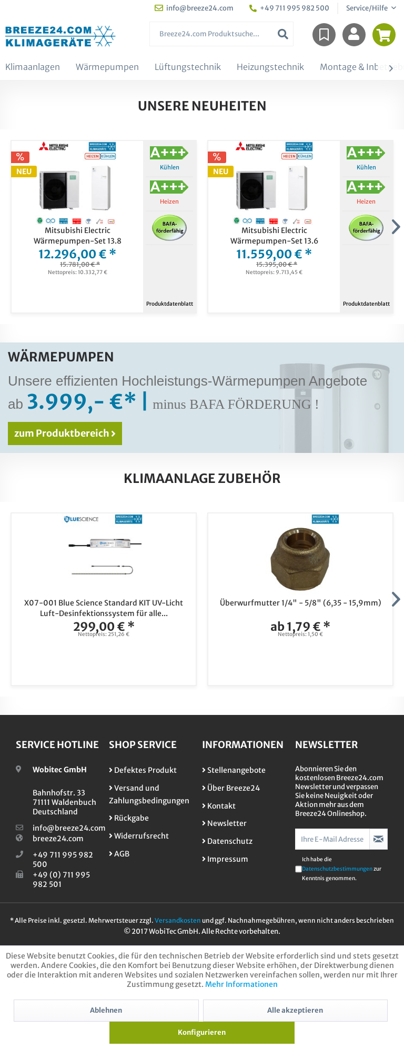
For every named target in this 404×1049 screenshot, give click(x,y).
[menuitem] (221, 34)
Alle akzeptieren (295, 1010)
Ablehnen (106, 1010)
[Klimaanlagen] (32, 67)
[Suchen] (283, 34)
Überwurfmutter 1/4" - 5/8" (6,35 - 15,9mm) (300, 603)
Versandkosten (178, 920)
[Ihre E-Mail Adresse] (332, 839)
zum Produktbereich (65, 433)
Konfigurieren (202, 1032)
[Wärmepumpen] (107, 67)
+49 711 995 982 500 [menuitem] (289, 8)
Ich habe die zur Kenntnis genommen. (341, 869)
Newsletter (224, 823)
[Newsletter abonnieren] (378, 839)
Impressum (225, 859)
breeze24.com (58, 838)
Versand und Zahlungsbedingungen (149, 794)
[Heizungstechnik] (270, 67)
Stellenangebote (234, 770)
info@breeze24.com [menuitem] (194, 8)
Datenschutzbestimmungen (337, 868)
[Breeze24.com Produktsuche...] (221, 34)
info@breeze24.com (69, 828)
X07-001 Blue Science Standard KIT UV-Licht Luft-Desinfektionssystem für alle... (103, 608)
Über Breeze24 (231, 788)
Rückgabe (129, 818)
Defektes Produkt (143, 770)
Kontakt (219, 806)
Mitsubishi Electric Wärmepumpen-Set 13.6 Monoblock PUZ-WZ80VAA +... (274, 236)
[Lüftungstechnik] (188, 67)
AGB (119, 854)
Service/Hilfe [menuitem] (367, 8)
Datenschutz (227, 841)
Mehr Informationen (241, 984)
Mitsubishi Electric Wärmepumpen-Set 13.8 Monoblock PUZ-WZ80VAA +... (77, 236)
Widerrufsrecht (139, 836)
